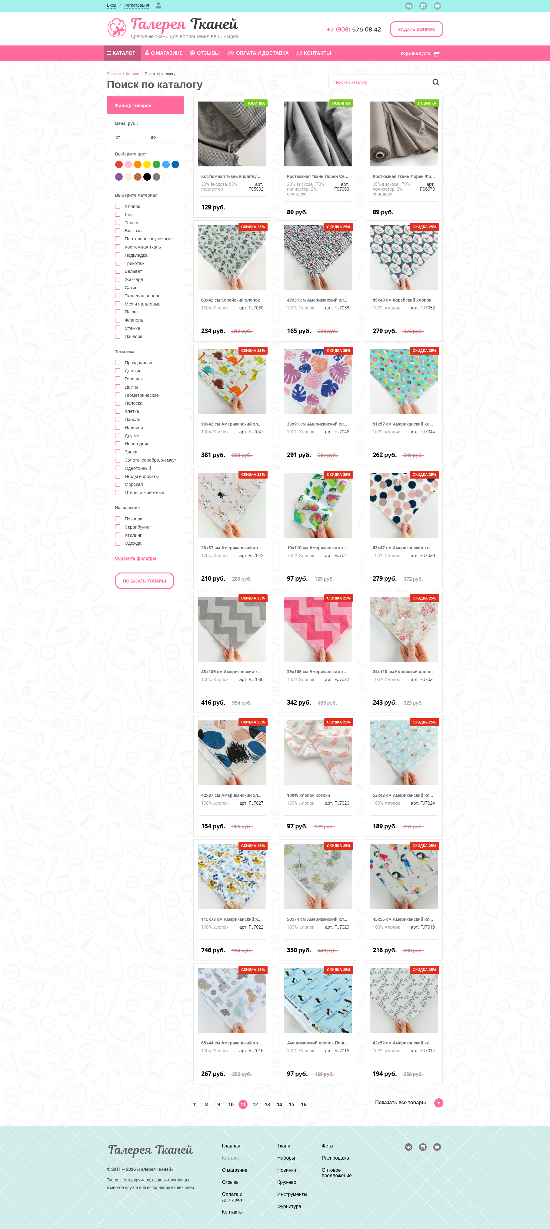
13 (267, 1104)
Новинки (286, 1170)
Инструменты (292, 1194)
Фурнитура (289, 1206)
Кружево (286, 1182)
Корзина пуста (420, 53)
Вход (112, 5)
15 (291, 1104)
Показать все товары (409, 1102)
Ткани (283, 1145)
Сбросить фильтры (135, 558)
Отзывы (205, 53)
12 (255, 1104)
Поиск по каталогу (160, 73)
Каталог (121, 53)
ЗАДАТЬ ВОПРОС (416, 29)
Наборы (286, 1157)
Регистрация (136, 5)
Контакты (313, 53)
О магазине (164, 52)
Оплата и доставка (258, 53)
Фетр (327, 1145)
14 (279, 1104)
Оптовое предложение (337, 1173)
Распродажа (335, 1157)
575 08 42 (354, 29)
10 (231, 1104)
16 (303, 1104)
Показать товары (144, 581)
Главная (114, 73)
